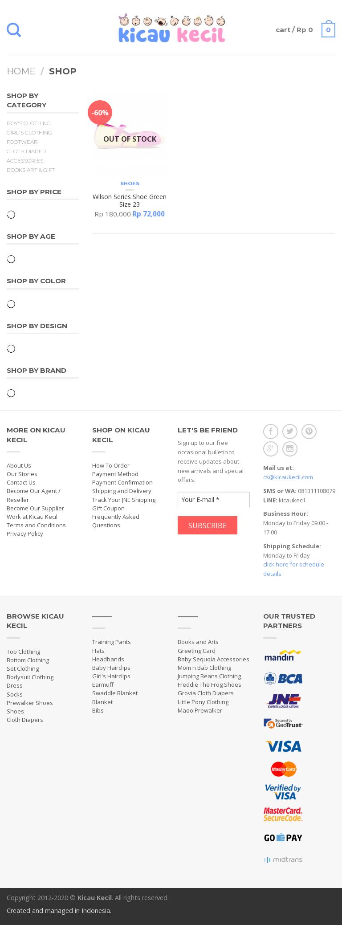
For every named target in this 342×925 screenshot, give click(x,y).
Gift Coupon (108, 508)
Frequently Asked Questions (115, 521)
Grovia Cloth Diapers (206, 693)
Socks (15, 694)
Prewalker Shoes (30, 703)
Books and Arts (198, 642)
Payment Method (115, 474)
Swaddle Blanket (115, 693)
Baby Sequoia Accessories (213, 659)
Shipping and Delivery (121, 491)
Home (21, 71)
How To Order (111, 465)
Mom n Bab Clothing (204, 668)
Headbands (108, 659)
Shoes (129, 183)
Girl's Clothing (29, 133)
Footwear (22, 142)
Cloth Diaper (26, 151)
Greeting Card (197, 651)
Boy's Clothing (29, 123)
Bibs (98, 710)
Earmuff (103, 685)
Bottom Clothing (28, 660)
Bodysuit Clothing (30, 677)
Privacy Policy (25, 534)
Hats (98, 651)
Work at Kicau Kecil (32, 517)
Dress (15, 685)
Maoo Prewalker (200, 710)
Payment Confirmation (122, 482)
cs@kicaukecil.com (288, 477)
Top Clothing (23, 652)
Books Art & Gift (31, 170)
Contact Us (21, 482)
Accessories (25, 161)
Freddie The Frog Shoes (209, 685)
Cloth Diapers (25, 720)
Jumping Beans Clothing (209, 676)
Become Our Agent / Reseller (34, 495)
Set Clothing (23, 668)
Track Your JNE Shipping (123, 500)
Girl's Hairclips (111, 676)
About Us (19, 465)
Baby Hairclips (111, 668)
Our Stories (22, 474)
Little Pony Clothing (203, 702)
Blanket (102, 702)
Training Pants (111, 642)
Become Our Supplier (35, 508)
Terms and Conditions (36, 525)
